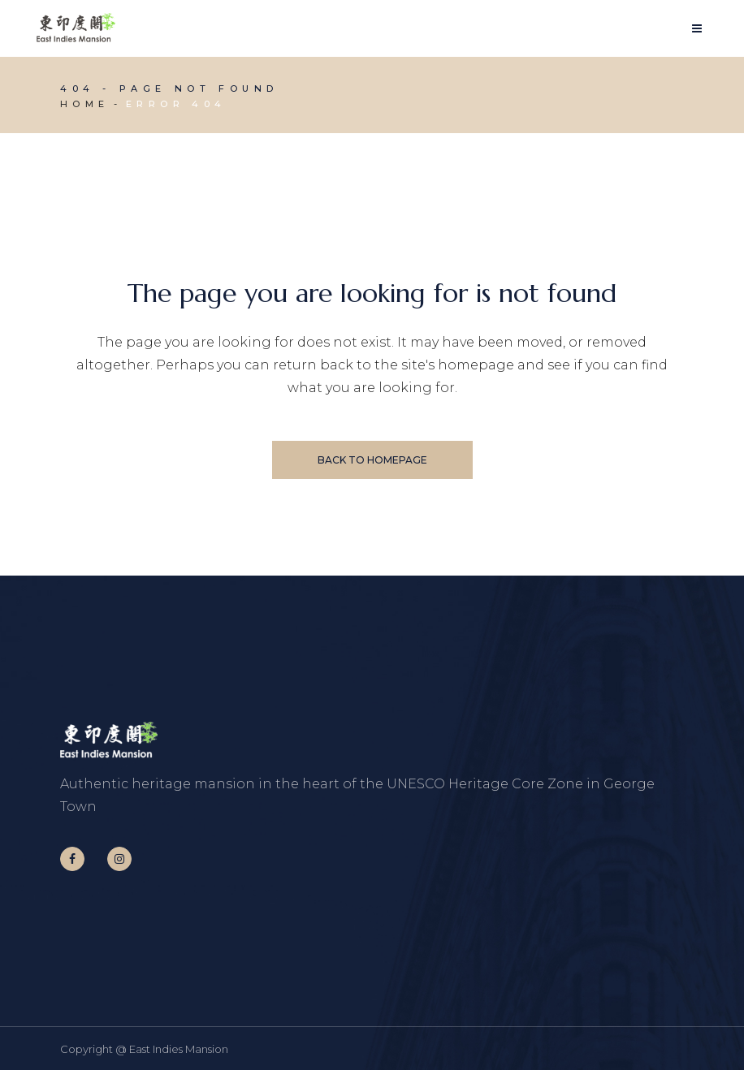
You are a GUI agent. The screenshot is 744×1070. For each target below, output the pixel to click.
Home (85, 104)
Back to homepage (372, 460)
